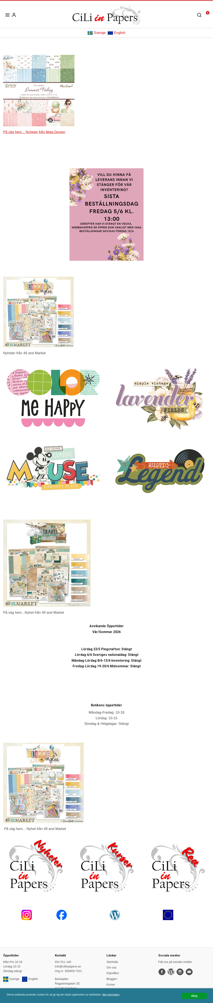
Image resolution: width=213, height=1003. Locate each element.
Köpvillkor (112, 973)
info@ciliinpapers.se (68, 966)
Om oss (111, 967)
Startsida (112, 962)
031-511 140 (63, 962)
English (116, 33)
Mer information (111, 995)
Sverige (97, 33)
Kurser (110, 984)
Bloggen (111, 979)
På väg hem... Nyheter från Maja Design (34, 132)
